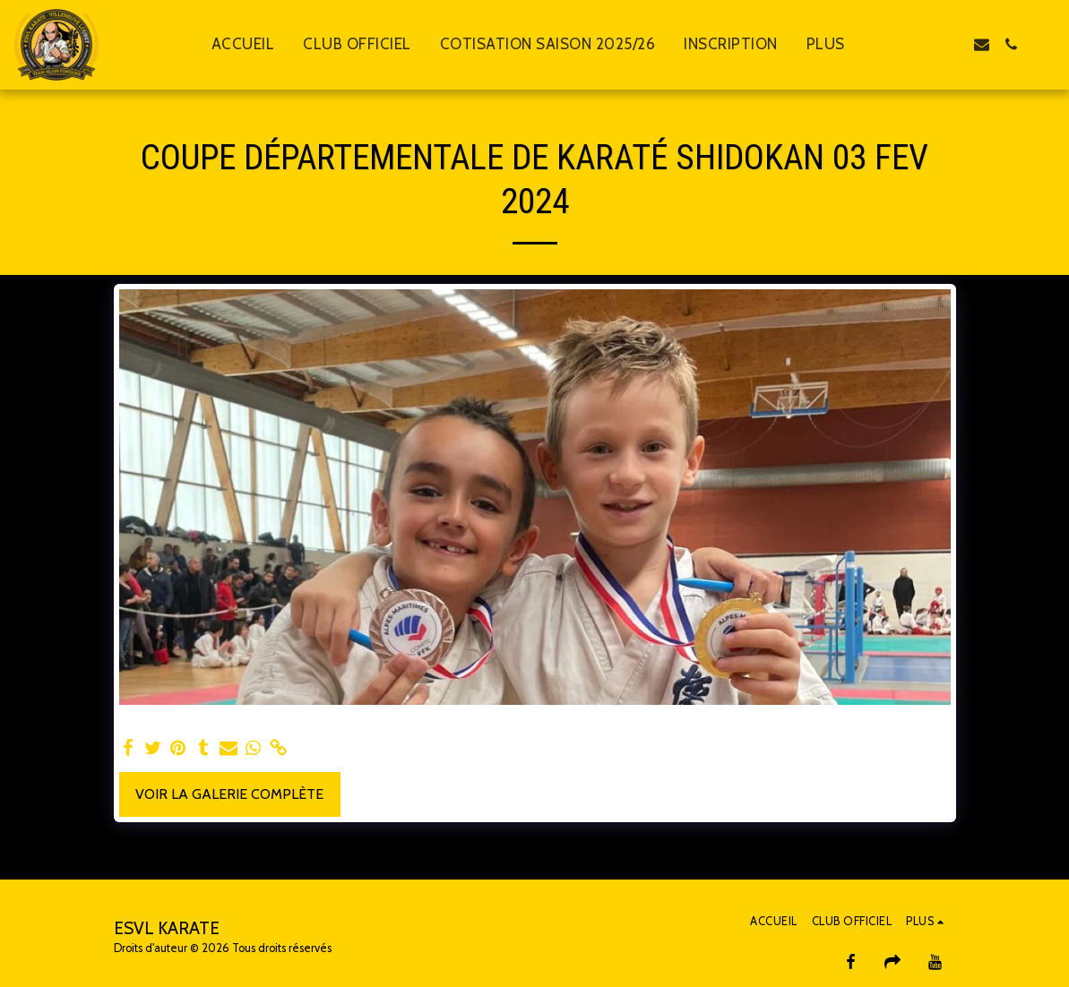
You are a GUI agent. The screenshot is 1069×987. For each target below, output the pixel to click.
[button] (922, 44)
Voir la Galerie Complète (229, 793)
